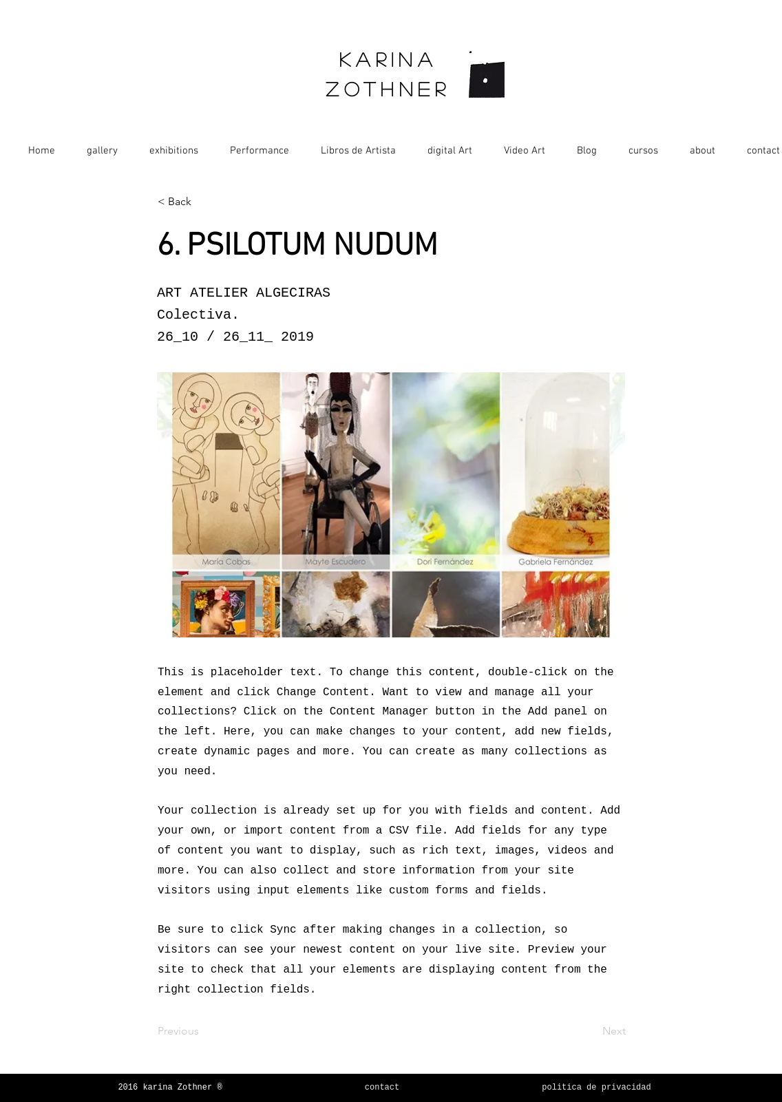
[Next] (591, 1031)
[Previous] (203, 1031)
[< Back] (203, 201)
